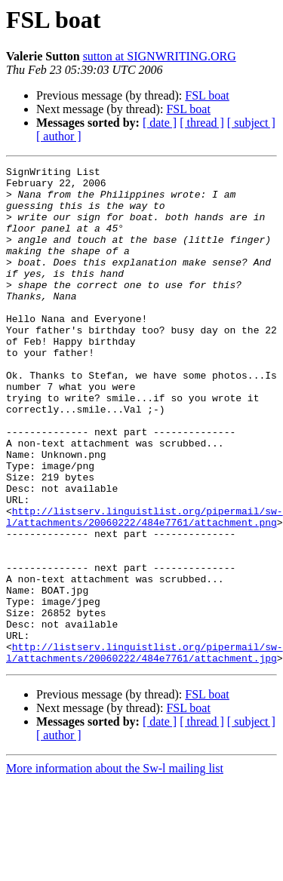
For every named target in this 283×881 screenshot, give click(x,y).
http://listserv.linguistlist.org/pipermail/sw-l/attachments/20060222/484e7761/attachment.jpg (144, 750)
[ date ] (160, 122)
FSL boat (207, 95)
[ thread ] (202, 122)
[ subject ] (251, 122)
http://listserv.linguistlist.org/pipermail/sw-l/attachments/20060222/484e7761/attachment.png (144, 587)
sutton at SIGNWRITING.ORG (159, 56)
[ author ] (59, 136)
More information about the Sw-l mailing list (114, 867)
